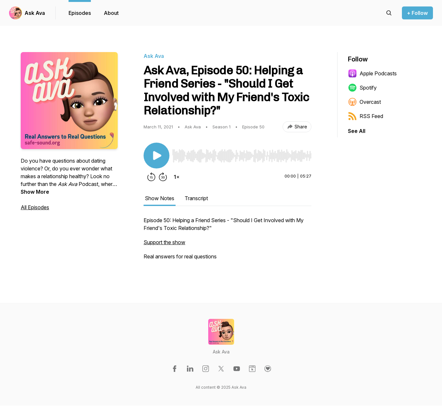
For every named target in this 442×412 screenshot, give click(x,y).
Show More (35, 192)
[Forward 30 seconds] (162, 176)
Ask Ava (35, 13)
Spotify (362, 87)
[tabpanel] (227, 241)
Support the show (164, 242)
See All (356, 131)
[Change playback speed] (176, 176)
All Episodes (35, 207)
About (111, 13)
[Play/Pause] (156, 155)
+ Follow (417, 13)
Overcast (364, 101)
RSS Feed (365, 116)
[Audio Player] (241, 154)
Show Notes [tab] (159, 198)
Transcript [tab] (196, 198)
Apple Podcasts (372, 73)
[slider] (241, 156)
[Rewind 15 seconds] (151, 176)
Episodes (80, 13)
